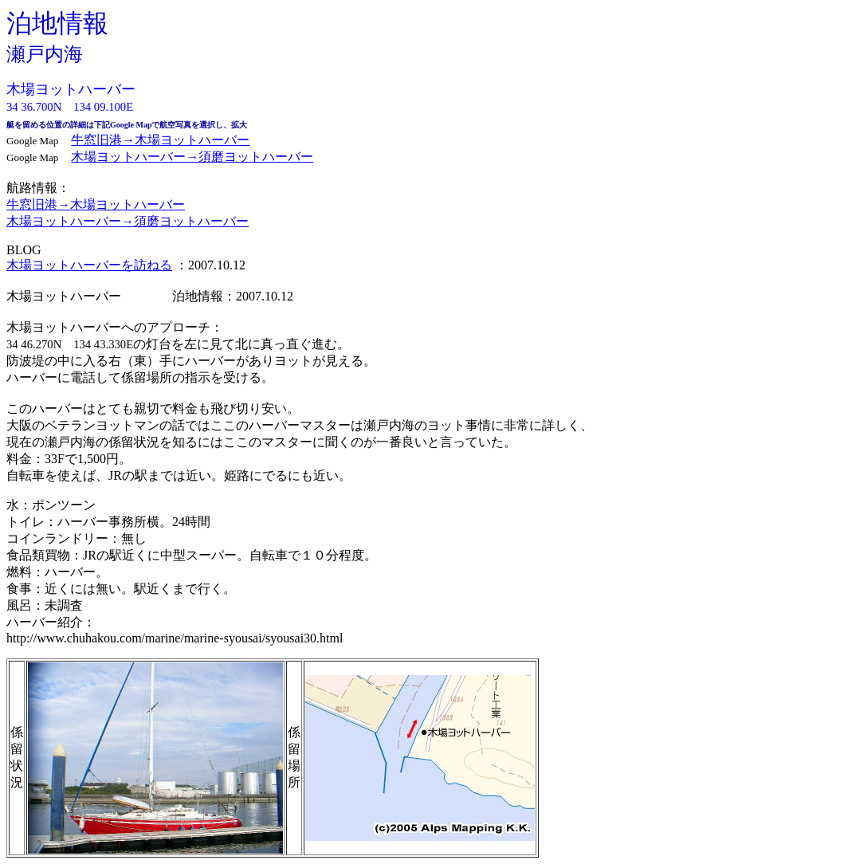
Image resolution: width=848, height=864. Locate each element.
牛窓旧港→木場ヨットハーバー (160, 140)
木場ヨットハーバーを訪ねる (89, 265)
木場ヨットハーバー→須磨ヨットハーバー (192, 156)
